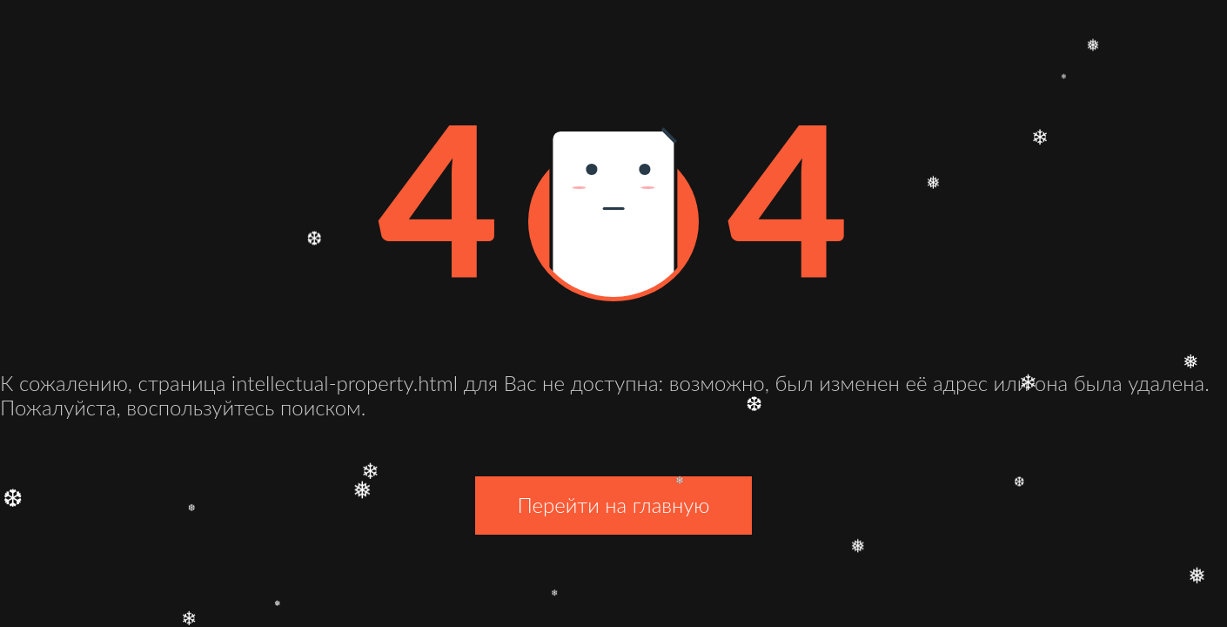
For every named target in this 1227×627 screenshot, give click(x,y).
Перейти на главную (613, 504)
